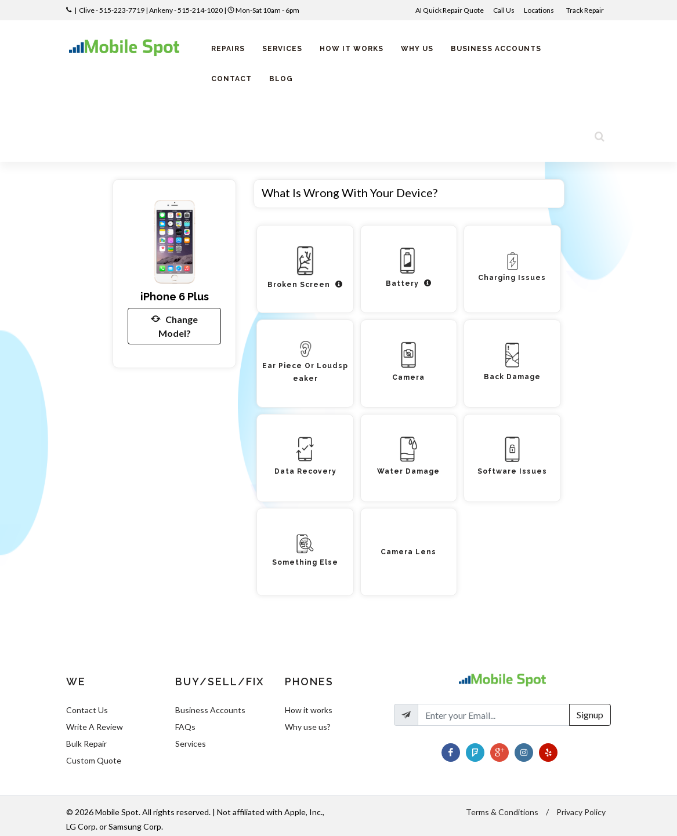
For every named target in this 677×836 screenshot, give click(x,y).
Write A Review (94, 727)
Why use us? (308, 727)
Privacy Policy (581, 812)
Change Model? (174, 325)
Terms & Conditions (502, 812)
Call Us (504, 10)
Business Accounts (210, 710)
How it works (308, 710)
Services (190, 743)
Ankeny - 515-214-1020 (186, 10)
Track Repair (585, 10)
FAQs (185, 727)
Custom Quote (93, 760)
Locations (539, 10)
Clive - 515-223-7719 (111, 10)
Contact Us (87, 710)
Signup (590, 714)
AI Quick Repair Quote (449, 10)
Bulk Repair (86, 743)
